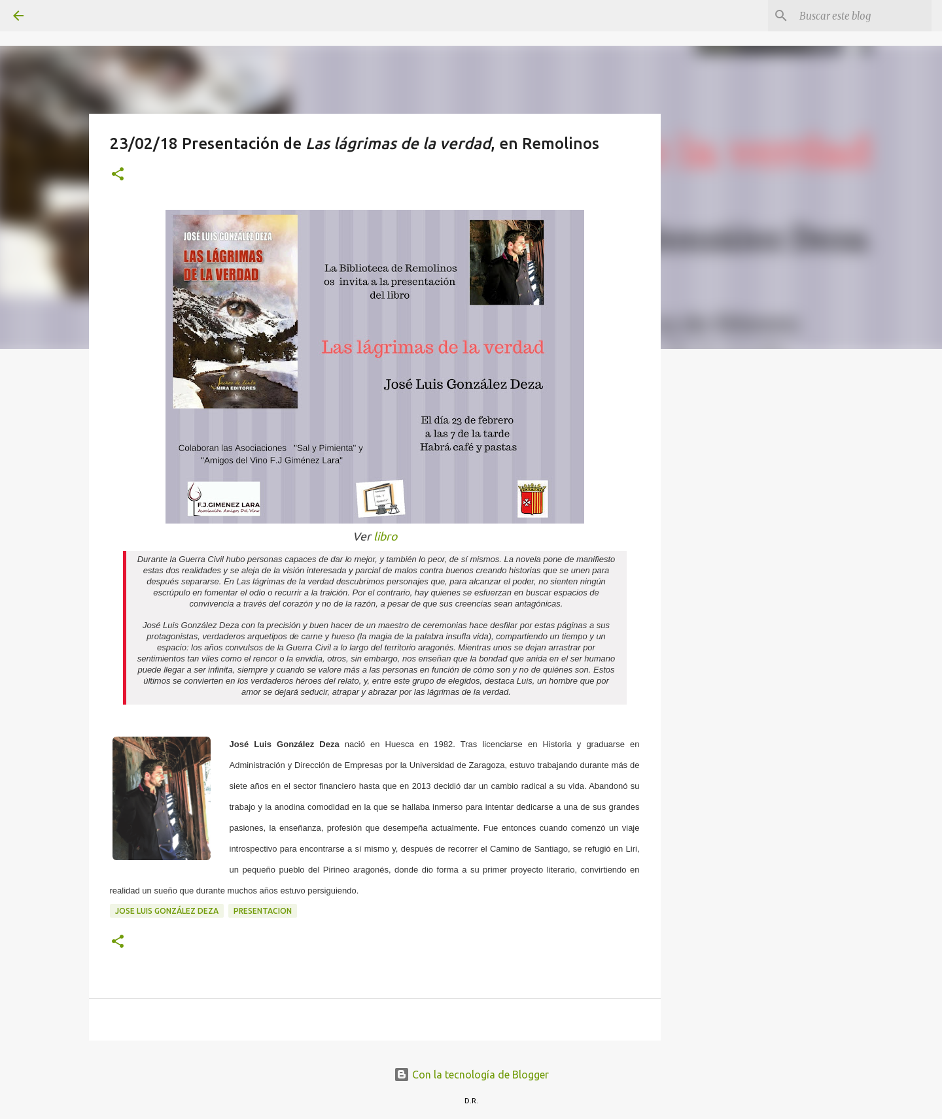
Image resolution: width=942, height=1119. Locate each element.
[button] (118, 175)
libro (385, 536)
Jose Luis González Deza (166, 911)
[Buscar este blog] (863, 15)
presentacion (263, 911)
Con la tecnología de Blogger (471, 1074)
